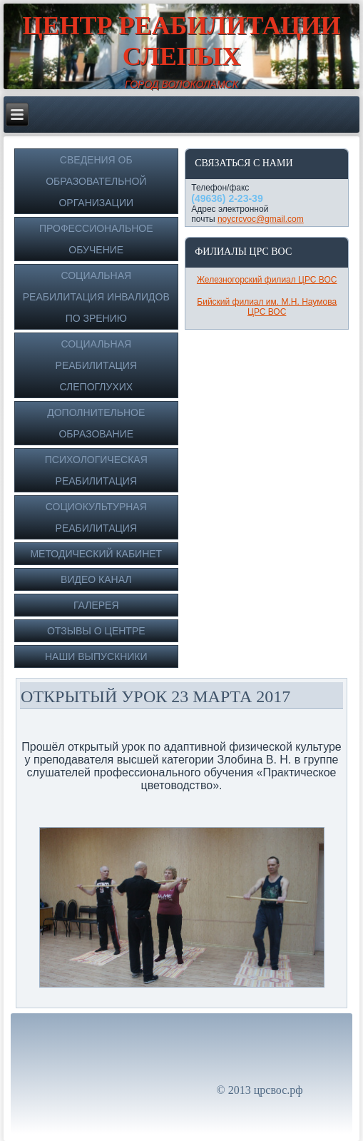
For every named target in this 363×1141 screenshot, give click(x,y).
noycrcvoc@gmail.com (261, 219)
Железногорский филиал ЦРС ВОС (267, 280)
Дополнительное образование (96, 423)
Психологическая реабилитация (96, 470)
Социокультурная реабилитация (96, 517)
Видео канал (96, 579)
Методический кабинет (96, 553)
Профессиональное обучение (96, 239)
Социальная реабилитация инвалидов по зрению (96, 297)
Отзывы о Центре (96, 631)
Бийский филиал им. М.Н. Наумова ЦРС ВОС (267, 307)
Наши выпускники (96, 656)
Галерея (96, 605)
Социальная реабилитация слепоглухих (96, 365)
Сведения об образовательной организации (96, 181)
